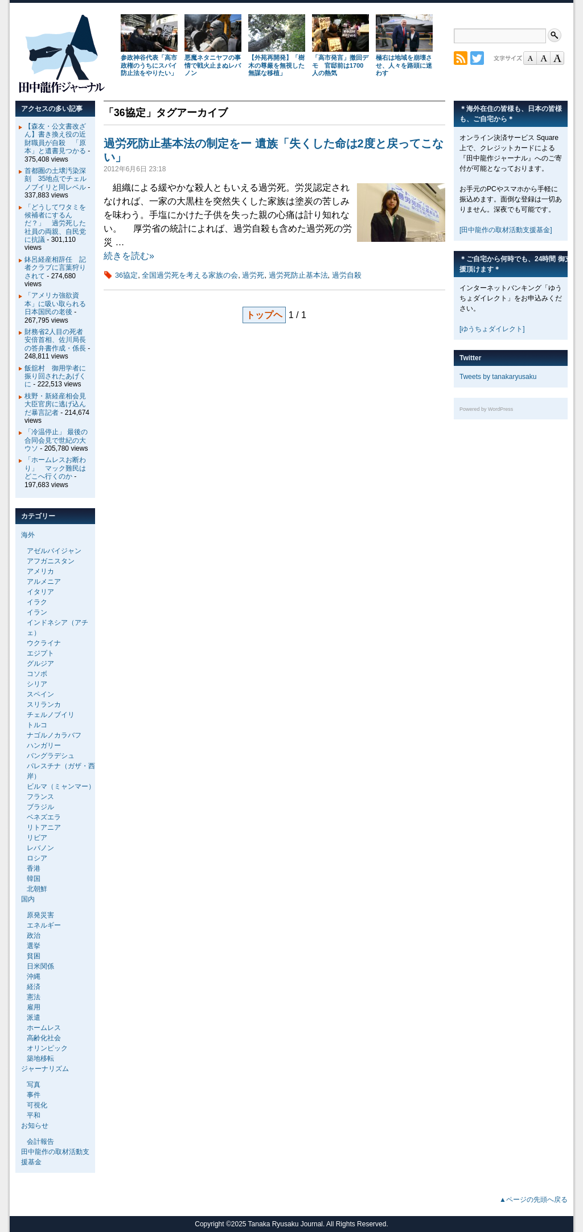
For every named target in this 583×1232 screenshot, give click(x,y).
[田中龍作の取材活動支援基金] (505, 230)
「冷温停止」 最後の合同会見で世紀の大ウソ (56, 440)
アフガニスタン (51, 561)
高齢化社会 (44, 1038)
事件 (33, 1095)
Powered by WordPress (486, 409)
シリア (37, 684)
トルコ (37, 725)
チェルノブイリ (51, 715)
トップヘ (264, 315)
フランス (40, 797)
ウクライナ (44, 643)
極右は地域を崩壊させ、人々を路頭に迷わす (404, 65)
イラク (37, 602)
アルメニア (44, 582)
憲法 (33, 997)
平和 (33, 1115)
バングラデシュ (51, 756)
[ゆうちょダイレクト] (492, 329)
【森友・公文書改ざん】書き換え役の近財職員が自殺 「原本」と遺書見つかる (55, 138)
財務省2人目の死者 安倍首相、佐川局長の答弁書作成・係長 (57, 340)
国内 (28, 899)
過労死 (253, 275)
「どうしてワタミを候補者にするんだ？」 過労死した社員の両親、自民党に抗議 (55, 223)
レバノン (40, 848)
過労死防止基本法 (298, 275)
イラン (37, 612)
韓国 (33, 879)
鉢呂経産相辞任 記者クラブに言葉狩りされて (55, 268)
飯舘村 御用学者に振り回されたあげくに (55, 376)
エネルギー (44, 925)
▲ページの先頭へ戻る (533, 1200)
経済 (33, 987)
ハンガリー (44, 745)
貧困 (33, 956)
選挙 (33, 946)
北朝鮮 (37, 889)
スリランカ (44, 704)
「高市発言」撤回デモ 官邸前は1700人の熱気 (340, 65)
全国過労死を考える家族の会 (190, 275)
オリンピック (47, 1048)
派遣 (33, 1017)
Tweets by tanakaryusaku (497, 377)
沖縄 (33, 976)
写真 (33, 1085)
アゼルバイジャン (54, 551)
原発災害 (40, 915)
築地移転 (40, 1058)
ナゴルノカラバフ (54, 735)
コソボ (37, 674)
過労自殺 (347, 275)
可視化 (37, 1105)
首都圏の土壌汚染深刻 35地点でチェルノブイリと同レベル (55, 179)
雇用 (33, 1007)
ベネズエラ (44, 817)
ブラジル (40, 807)
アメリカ (40, 571)
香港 (33, 868)
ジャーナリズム (45, 1069)
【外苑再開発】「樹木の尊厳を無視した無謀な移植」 (276, 65)
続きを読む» (129, 256)
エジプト (40, 653)
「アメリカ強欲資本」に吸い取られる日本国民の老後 (55, 303)
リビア (37, 838)
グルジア (40, 663)
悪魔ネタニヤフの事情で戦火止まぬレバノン (212, 65)
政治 (33, 936)
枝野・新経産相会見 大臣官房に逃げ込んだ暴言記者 (58, 404)
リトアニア (44, 827)
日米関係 (40, 966)
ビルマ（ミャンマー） (61, 786)
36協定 (126, 275)
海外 (28, 535)
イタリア (40, 592)
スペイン (40, 694)
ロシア (37, 858)
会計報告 (40, 1142)
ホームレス (44, 1028)
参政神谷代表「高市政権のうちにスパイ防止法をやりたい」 (149, 65)
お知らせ (34, 1126)
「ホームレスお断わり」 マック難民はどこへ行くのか (55, 468)
